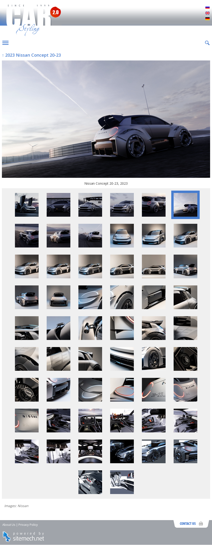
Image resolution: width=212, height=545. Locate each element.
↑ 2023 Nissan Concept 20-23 (31, 55)
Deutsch (207, 19)
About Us (8, 524)
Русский (207, 7)
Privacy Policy (28, 524)
